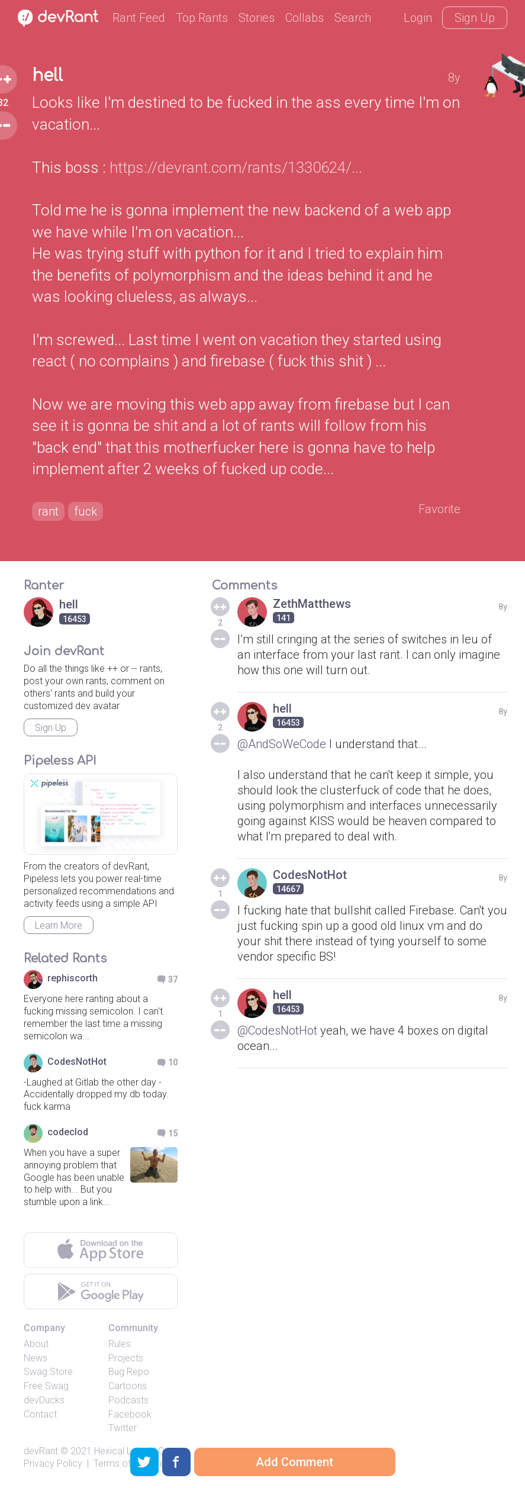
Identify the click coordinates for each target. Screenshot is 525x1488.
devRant (41, 1451)
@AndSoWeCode (281, 744)
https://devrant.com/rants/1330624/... (235, 167)
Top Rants (202, 18)
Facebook (130, 1414)
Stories (257, 18)
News (35, 1358)
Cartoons (127, 1386)
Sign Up (475, 18)
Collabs (304, 18)
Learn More (58, 925)
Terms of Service (129, 1463)
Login (418, 18)
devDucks (44, 1400)
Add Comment (294, 1462)
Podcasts (128, 1400)
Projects (125, 1358)
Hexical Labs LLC (129, 1451)
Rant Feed (138, 18)
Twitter (122, 1428)
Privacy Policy (53, 1463)
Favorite (439, 509)
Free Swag (46, 1386)
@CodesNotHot (277, 1030)
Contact (40, 1414)
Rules (119, 1343)
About (36, 1343)
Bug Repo (128, 1371)
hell (47, 75)
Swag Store (48, 1371)
